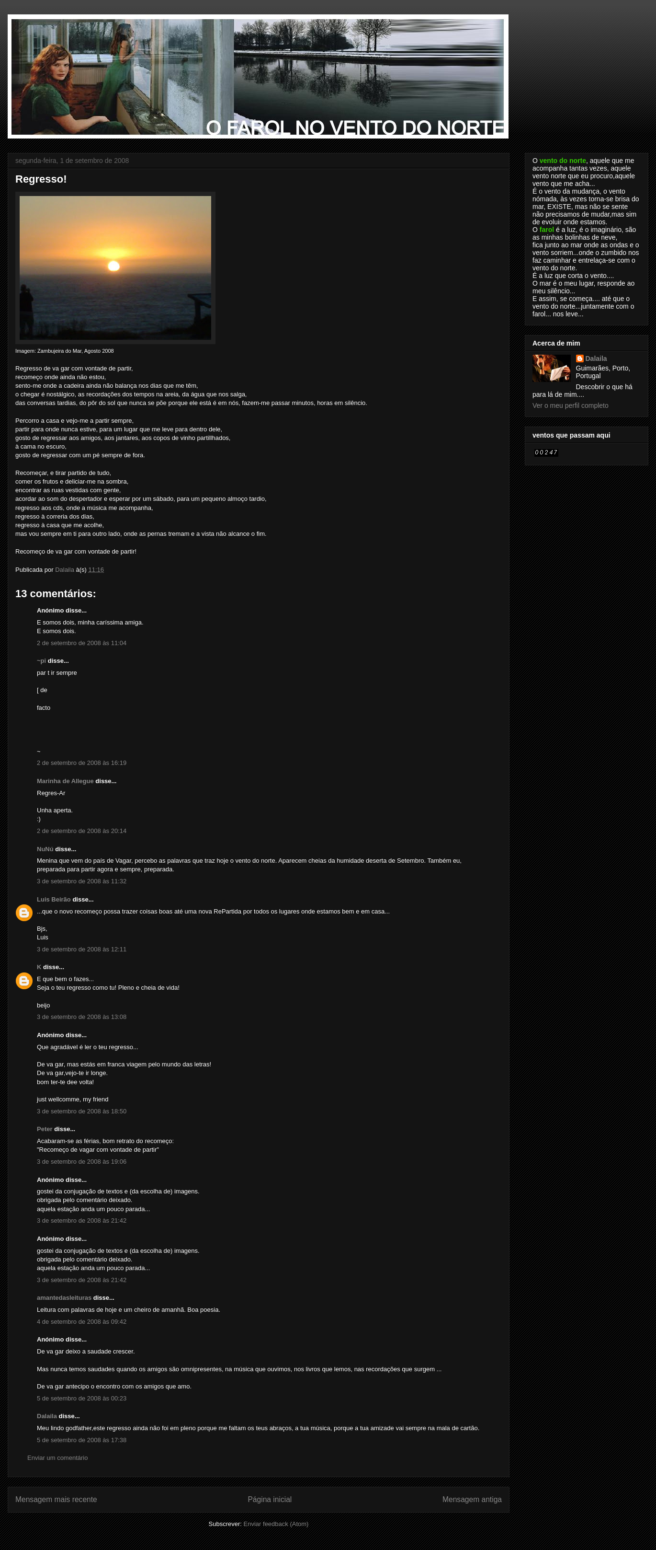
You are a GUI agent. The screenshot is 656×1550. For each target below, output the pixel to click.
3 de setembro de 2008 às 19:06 (81, 1161)
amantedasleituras (64, 1297)
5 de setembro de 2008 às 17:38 (81, 1440)
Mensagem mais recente (56, 1499)
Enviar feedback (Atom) (276, 1523)
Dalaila (47, 1416)
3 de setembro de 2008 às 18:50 (81, 1111)
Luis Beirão (54, 899)
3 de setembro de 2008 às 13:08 (81, 1016)
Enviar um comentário (57, 1457)
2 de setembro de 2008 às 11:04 (81, 643)
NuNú (45, 849)
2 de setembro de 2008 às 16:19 (81, 762)
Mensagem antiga (472, 1499)
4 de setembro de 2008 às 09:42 (81, 1321)
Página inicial (270, 1499)
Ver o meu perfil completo (570, 405)
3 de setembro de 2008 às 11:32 (81, 881)
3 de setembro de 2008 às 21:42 (81, 1220)
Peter (45, 1129)
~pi (41, 660)
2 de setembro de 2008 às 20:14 (81, 830)
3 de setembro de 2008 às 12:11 (81, 949)
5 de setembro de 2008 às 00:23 (81, 1398)
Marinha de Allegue (65, 781)
